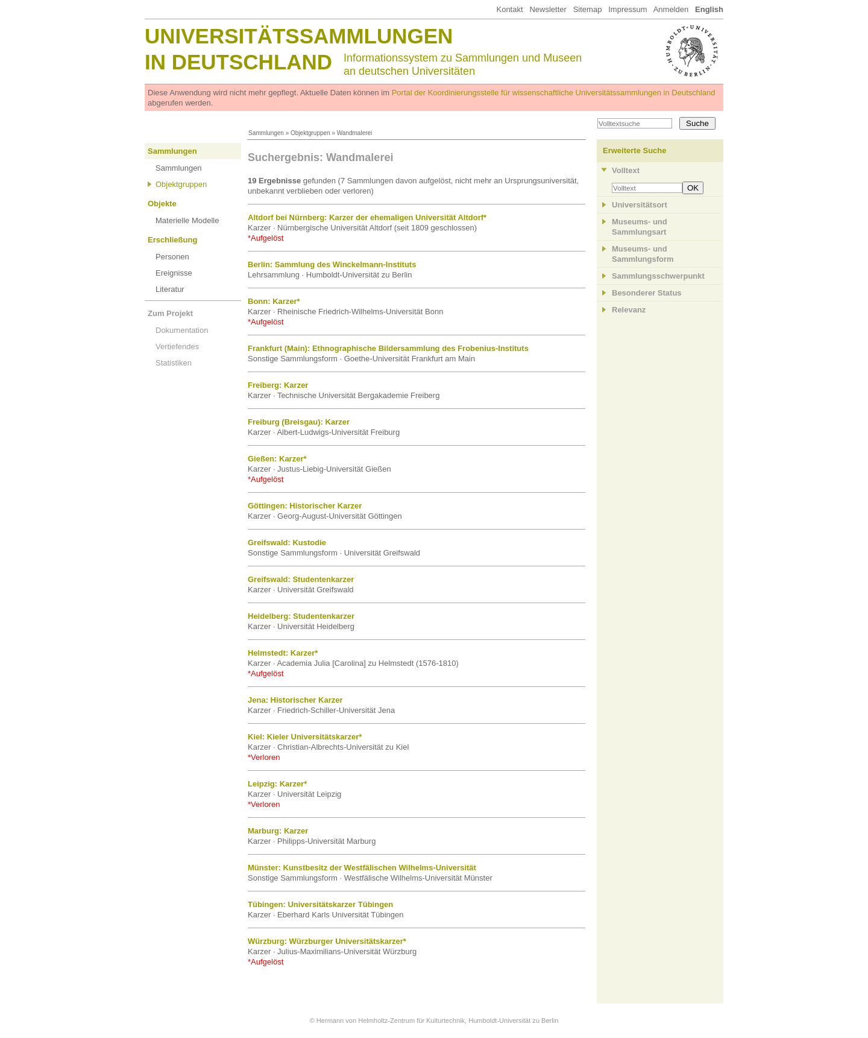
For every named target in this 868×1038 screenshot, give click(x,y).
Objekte (162, 203)
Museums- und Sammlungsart (639, 226)
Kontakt (509, 9)
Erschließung (172, 239)
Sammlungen (266, 133)
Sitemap (587, 9)
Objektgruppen (310, 133)
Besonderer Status (647, 292)
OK (693, 187)
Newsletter (547, 9)
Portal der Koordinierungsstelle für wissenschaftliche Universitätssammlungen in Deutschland (553, 92)
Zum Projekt (170, 313)
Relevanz (629, 309)
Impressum (627, 9)
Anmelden (671, 9)
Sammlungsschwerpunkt (658, 275)
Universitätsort (639, 204)
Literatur (170, 289)
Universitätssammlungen (299, 36)
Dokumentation (182, 330)
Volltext (626, 170)
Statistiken (174, 362)
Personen (172, 256)
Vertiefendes (177, 346)
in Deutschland (238, 62)
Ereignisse (174, 272)
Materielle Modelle (187, 220)
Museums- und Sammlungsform (643, 254)
